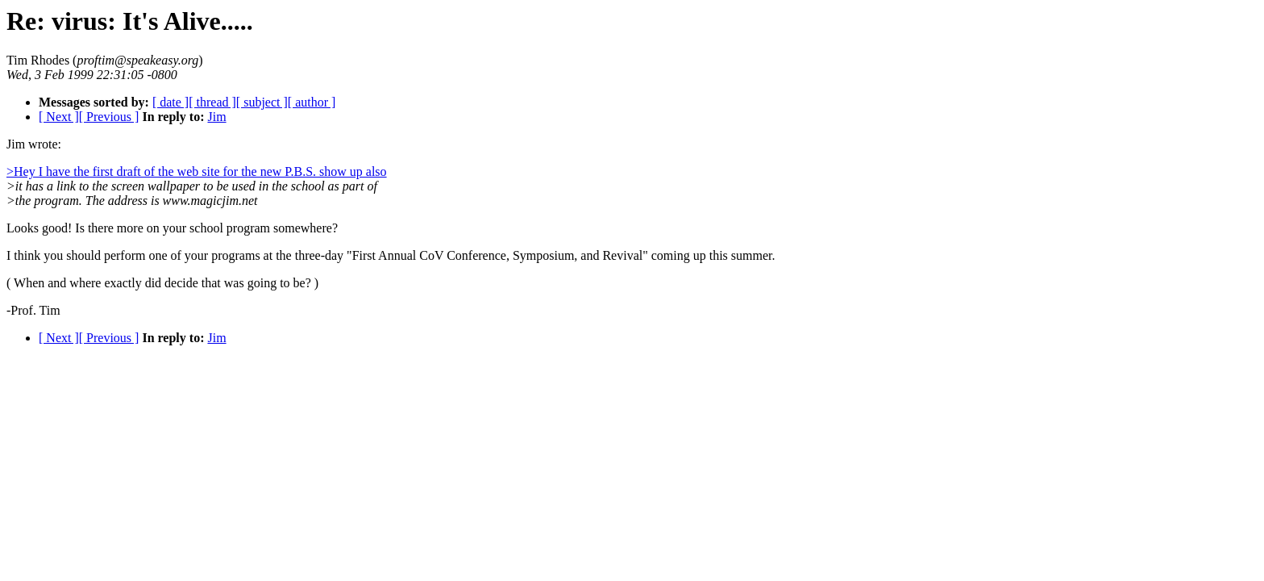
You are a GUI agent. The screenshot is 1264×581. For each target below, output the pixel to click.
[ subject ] (262, 102)
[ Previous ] (109, 116)
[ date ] (170, 102)
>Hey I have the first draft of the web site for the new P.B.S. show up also (196, 171)
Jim (216, 116)
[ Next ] (59, 116)
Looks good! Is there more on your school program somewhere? (172, 228)
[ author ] (312, 102)
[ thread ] (212, 102)
